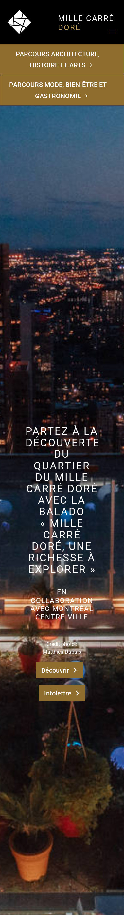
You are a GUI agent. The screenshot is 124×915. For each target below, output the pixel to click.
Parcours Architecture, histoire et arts (57, 59)
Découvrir (55, 670)
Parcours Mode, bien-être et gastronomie (58, 90)
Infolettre (57, 693)
